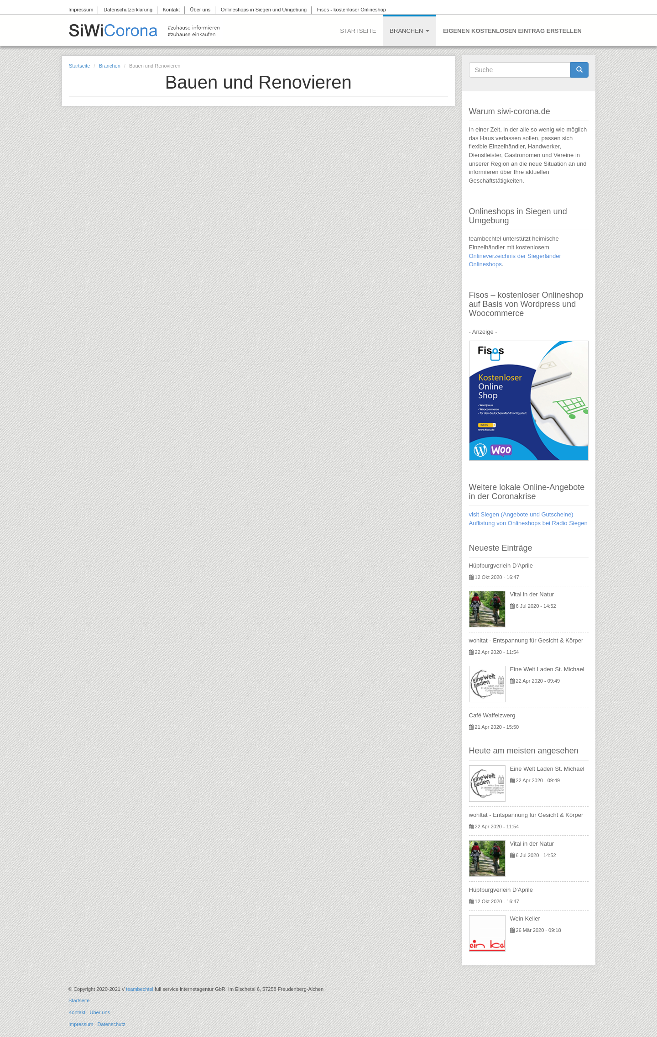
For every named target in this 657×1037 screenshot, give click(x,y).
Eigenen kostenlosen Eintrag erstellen (512, 30)
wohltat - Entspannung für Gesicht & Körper (526, 640)
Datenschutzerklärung (128, 9)
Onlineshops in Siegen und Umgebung (264, 9)
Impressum (80, 9)
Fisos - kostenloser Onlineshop (351, 9)
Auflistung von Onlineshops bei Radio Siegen (528, 523)
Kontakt (171, 9)
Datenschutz (111, 1024)
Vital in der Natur (532, 594)
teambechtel (139, 989)
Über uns (200, 9)
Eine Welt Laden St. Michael (547, 669)
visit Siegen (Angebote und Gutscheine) (521, 514)
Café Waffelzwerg (492, 715)
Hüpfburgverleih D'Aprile (501, 565)
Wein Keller (525, 918)
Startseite (358, 30)
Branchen (409, 30)
